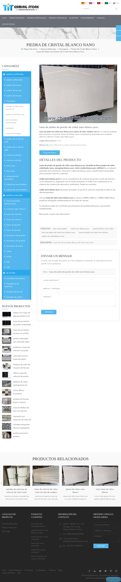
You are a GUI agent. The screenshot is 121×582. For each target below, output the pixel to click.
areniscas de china (13, 246)
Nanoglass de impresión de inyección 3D (14, 107)
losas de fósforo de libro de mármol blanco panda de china (21, 409)
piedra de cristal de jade (13, 140)
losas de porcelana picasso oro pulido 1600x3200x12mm (21, 332)
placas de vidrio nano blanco (75, 490)
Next (119, 483)
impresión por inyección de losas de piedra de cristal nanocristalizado (22, 418)
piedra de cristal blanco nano (84, 49)
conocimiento (87, 18)
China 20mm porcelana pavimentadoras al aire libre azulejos (21, 392)
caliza (7, 251)
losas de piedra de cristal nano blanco (93, 232)
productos (29, 570)
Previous (1, 483)
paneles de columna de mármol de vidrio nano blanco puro (16, 491)
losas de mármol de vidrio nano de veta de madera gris (46, 491)
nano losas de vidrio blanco (105, 490)
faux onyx (9, 165)
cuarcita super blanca (14, 209)
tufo (7, 262)
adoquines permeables (15, 184)
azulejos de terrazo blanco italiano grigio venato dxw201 (21, 401)
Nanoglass (63, 49)
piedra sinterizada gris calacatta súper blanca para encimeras (21, 340)
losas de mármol (12, 214)
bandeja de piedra (13, 297)
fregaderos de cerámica (11, 285)
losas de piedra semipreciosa (12, 202)
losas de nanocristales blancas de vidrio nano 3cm (73, 242)
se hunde (73, 18)
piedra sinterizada (13, 80)
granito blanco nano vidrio (103, 229)
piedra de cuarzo (12, 85)
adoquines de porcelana (11, 177)
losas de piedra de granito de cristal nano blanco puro (72, 272)
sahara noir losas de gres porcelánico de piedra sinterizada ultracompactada (21, 315)
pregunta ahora (49, 152)
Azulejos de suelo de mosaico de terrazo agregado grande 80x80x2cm (21, 366)
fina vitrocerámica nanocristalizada (12, 121)
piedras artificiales (36, 18)
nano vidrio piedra (60, 229)
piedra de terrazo (13, 90)
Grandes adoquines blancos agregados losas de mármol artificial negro (21, 426)
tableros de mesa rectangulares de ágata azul (20, 384)
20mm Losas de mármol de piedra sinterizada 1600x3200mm (21, 375)
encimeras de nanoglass (13, 133)
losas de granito (12, 225)
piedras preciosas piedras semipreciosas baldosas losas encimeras (20, 435)
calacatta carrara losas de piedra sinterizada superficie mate (22, 358)
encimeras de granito (14, 235)
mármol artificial (12, 155)
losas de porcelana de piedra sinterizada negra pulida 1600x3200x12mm (22, 323)
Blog (60, 570)
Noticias (52, 570)
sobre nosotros (17, 18)
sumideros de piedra (14, 278)
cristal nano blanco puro (80, 229)
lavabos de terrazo (13, 291)
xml (19, 573)
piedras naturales (58, 18)
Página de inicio (29, 49)
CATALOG (101, 18)
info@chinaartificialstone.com (75, 541)
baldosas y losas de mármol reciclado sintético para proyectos (21, 349)
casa (4, 18)
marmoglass (10, 128)
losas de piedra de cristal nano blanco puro (58, 232)
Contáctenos (8, 24)
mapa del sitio (8, 573)
